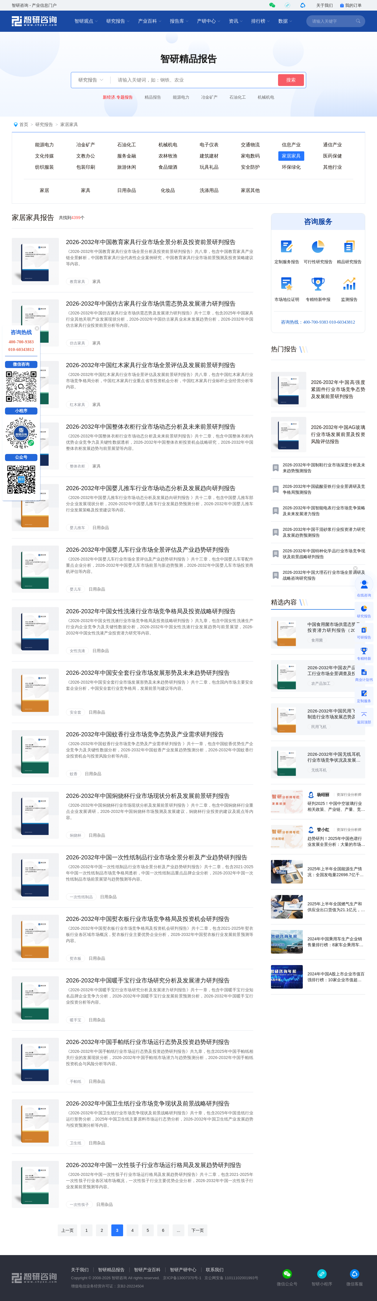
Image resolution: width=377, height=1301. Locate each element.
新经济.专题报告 (118, 97)
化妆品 (168, 190)
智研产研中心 (183, 1269)
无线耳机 (319, 770)
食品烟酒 (167, 167)
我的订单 (351, 5)
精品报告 (153, 97)
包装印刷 (85, 167)
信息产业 (291, 144)
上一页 (67, 1230)
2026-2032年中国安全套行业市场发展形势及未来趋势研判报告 (148, 672)
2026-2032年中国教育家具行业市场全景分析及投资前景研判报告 (151, 242)
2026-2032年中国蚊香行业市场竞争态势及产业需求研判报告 (145, 734)
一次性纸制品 (81, 897)
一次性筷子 (79, 1204)
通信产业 (332, 144)
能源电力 (181, 97)
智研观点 (86, 21)
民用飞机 (319, 727)
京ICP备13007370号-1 (182, 1278)
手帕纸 (75, 1081)
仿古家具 (77, 343)
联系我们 (215, 1269)
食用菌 (317, 640)
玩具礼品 (209, 167)
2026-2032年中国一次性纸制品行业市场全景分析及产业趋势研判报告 (156, 857)
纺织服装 (44, 167)
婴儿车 (75, 589)
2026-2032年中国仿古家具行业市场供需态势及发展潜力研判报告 (151, 303)
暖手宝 (75, 1020)
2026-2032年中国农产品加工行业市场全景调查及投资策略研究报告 (334, 673)
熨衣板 (75, 958)
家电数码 (250, 155)
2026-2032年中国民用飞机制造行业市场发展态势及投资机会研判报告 (334, 716)
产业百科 (150, 21)
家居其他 (250, 190)
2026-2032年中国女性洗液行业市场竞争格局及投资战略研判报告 (151, 611)
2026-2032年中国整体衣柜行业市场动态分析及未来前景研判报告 (151, 426)
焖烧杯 (75, 835)
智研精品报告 (111, 1269)
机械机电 (266, 97)
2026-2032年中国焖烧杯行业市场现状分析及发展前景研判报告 (148, 796)
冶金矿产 (209, 97)
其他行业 (332, 167)
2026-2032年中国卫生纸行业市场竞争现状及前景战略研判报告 (148, 1103)
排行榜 (260, 21)
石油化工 (237, 97)
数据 (285, 21)
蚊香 (73, 774)
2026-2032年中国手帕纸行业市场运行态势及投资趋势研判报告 (148, 1042)
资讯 (236, 21)
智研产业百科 (147, 1269)
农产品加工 (320, 683)
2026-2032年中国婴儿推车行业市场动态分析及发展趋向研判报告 (151, 488)
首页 (23, 124)
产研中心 (209, 21)
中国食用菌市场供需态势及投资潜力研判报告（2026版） (334, 630)
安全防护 (250, 167)
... (178, 1230)
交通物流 (250, 144)
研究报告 (118, 21)
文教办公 (85, 155)
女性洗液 (77, 651)
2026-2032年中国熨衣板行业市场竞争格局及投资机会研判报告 (148, 919)
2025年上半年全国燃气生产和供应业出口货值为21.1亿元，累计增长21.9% (336, 909)
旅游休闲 (126, 167)
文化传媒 (44, 155)
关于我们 (324, 5)
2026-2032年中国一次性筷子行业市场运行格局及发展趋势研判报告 (154, 1165)
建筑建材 (209, 155)
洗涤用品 (209, 190)
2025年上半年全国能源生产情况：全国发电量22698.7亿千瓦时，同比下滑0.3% (335, 874)
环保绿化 (291, 167)
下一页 (197, 1230)
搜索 (291, 79)
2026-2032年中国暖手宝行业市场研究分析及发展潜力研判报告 (148, 980)
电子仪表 (209, 144)
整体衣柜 (77, 466)
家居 (44, 190)
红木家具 (77, 404)
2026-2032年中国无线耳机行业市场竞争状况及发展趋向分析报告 (334, 760)
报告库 (179, 21)
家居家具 (69, 124)
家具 (85, 190)
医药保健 (332, 155)
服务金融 (126, 155)
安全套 (75, 712)
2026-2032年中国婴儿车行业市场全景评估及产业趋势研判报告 (148, 549)
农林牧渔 (167, 155)
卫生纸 (75, 1143)
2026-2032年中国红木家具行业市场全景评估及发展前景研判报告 (151, 365)
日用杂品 (126, 190)
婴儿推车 (77, 528)
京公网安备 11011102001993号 (231, 1278)
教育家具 (77, 281)
